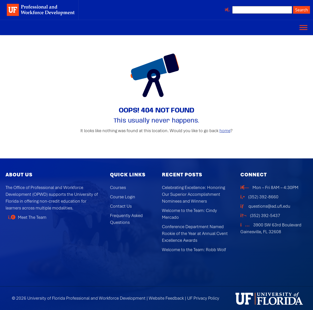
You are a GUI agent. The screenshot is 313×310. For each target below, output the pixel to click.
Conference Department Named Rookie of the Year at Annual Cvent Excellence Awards (195, 233)
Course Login (122, 197)
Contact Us (121, 206)
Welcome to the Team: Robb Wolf (194, 249)
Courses (118, 187)
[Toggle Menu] (303, 27)
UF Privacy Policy (203, 298)
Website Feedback (166, 298)
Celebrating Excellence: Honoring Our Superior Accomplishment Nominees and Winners (193, 194)
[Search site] (262, 10)
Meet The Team (32, 217)
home (224, 130)
